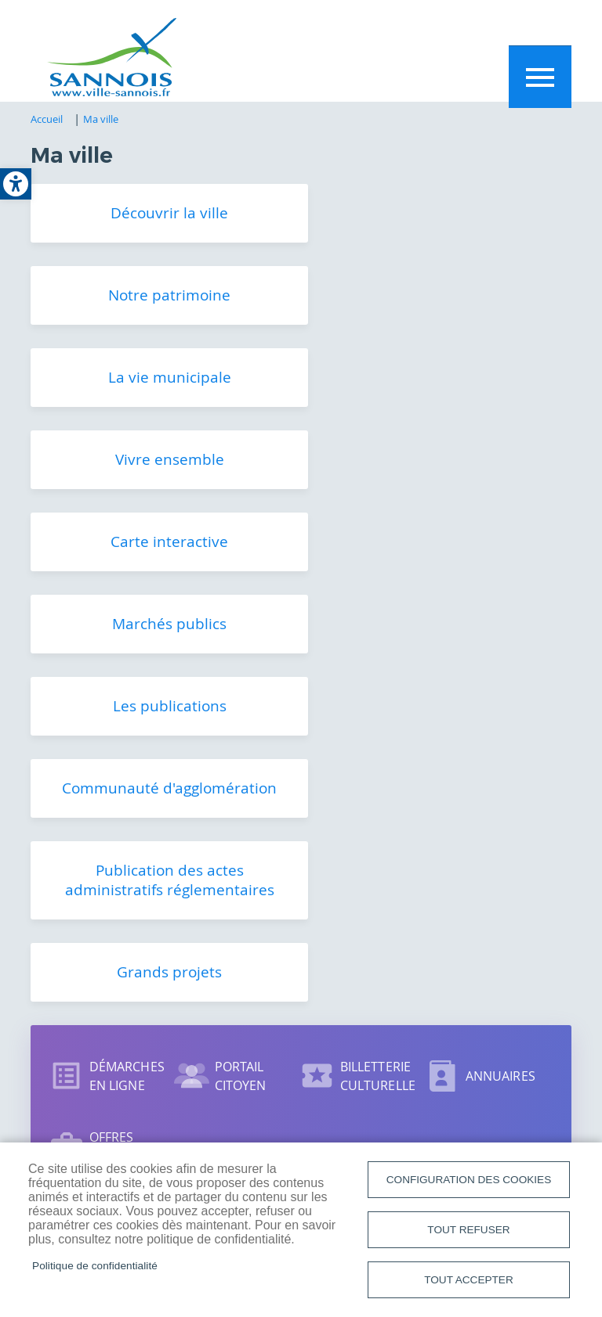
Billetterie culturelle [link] (377, 669)
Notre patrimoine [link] (442, 217)
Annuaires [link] (500, 669)
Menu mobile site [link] (540, 79)
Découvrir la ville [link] (160, 217)
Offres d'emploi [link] (118, 739)
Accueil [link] (47, 123)
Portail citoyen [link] (241, 669)
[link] (15, 184)
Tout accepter (468, 1279)
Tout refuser (468, 1228)
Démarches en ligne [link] (127, 669)
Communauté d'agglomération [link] (442, 463)
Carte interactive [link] (160, 381)
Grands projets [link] (442, 555)
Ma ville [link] (101, 123)
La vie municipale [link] (160, 299)
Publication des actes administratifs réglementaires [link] (160, 555)
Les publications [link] (160, 463)
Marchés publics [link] (442, 381)
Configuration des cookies (468, 1177)
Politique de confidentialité (95, 1264)
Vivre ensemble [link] (442, 299)
